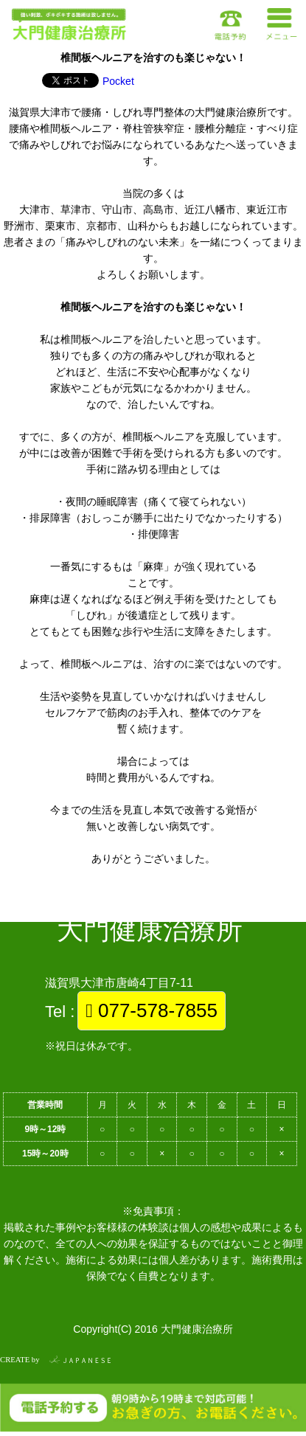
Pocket (118, 81)
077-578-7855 (152, 1010)
